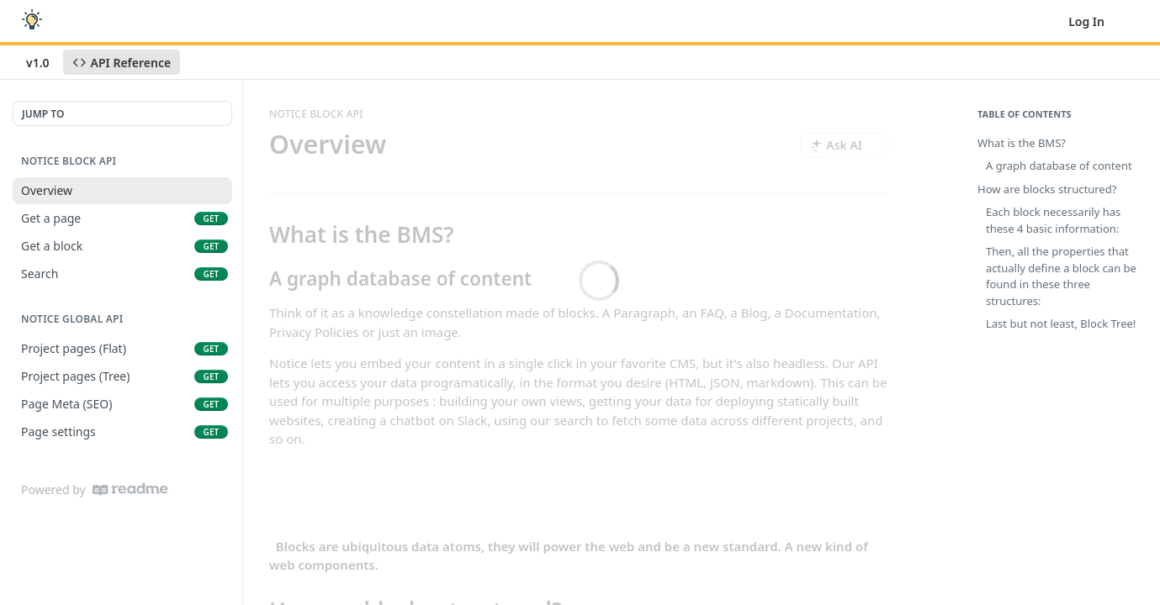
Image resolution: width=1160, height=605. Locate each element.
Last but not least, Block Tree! (1061, 323)
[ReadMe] (130, 489)
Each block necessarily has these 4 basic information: (1053, 220)
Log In (1086, 21)
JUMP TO (43, 114)
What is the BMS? (1021, 142)
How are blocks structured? (1046, 189)
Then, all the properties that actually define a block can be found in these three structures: (1061, 276)
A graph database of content (1059, 165)
